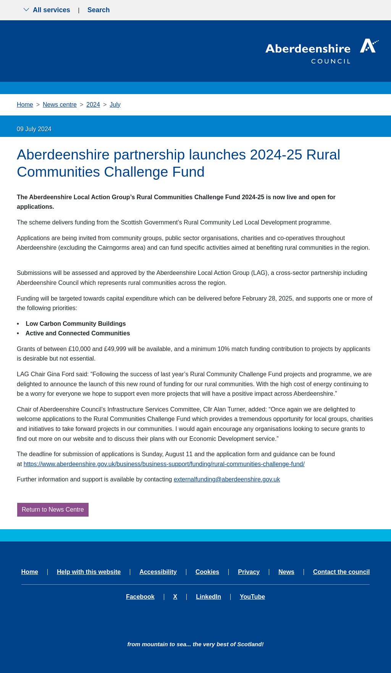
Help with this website (89, 572)
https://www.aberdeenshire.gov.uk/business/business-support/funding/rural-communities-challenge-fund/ (164, 464)
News (286, 572)
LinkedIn (208, 597)
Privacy (249, 572)
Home (25, 104)
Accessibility (158, 572)
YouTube (252, 597)
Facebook (140, 597)
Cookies (207, 572)
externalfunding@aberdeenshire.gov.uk (227, 479)
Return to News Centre (53, 509)
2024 (93, 104)
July (115, 104)
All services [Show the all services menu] (46, 10)
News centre (60, 104)
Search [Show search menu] (98, 10)
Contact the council (341, 572)
